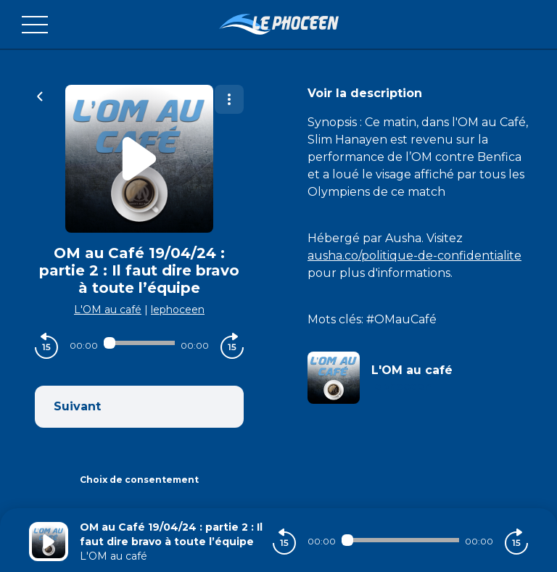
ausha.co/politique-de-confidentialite (414, 255)
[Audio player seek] (139, 342)
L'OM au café (107, 309)
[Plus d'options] (229, 99)
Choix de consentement (139, 479)
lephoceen (178, 309)
